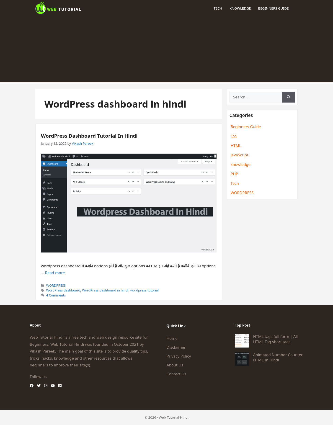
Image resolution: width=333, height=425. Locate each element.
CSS (233, 136)
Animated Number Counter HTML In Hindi (278, 357)
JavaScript (239, 154)
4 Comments (56, 295)
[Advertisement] (166, 50)
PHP (234, 173)
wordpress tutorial (144, 290)
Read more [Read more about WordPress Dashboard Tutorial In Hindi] (55, 272)
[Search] (288, 97)
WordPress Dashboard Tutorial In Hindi (89, 135)
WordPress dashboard (63, 290)
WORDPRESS (56, 285)
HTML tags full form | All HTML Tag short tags (275, 339)
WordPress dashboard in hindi (105, 290)
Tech (218, 8)
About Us (175, 365)
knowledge (240, 8)
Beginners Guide (273, 8)
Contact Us (176, 373)
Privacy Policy (179, 356)
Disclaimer (176, 347)
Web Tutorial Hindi (173, 417)
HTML (235, 145)
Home (172, 338)
